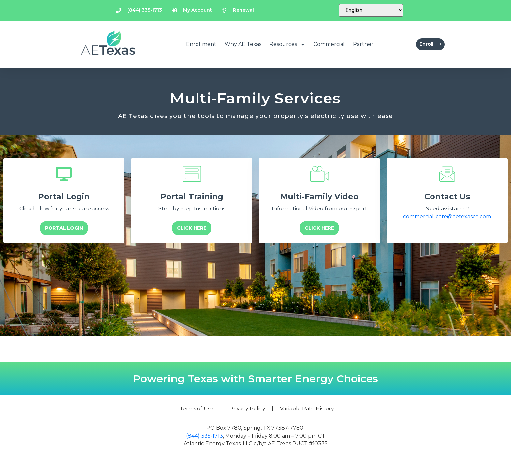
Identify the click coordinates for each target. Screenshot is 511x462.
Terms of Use (196, 409)
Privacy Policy (247, 409)
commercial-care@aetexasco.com (447, 216)
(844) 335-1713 (204, 436)
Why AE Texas (243, 44)
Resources (287, 44)
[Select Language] (371, 10)
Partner (363, 44)
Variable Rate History (307, 409)
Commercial (329, 44)
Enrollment (201, 44)
